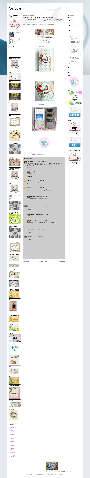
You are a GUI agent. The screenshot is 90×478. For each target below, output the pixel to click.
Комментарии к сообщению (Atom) (38, 264)
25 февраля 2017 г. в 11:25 (42, 196)
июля (72, 27)
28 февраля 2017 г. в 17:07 (42, 214)
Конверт (13, 434)
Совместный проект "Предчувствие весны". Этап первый (75, 54)
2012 (71, 72)
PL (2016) (13, 455)
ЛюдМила (32, 171)
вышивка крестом (14, 433)
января (72, 63)
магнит (12, 437)
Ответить (29, 167)
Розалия (29, 205)
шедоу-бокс (13, 452)
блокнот (13, 431)
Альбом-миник (14, 428)
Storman (51, 474)
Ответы (29, 169)
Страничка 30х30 (14, 449)
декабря (72, 20)
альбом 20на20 (14, 426)
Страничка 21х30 (14, 448)
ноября (72, 22)
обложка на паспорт (15, 441)
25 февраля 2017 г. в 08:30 (37, 187)
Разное (12, 445)
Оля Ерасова (30, 161)
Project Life (73, 61)
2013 (71, 70)
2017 (71, 19)
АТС (12, 430)
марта (72, 33)
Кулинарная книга (15, 435)
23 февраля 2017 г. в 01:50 (39, 161)
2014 (71, 69)
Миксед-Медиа (14, 438)
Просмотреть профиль (13, 43)
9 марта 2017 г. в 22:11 (38, 236)
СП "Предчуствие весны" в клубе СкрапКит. (53, 20)
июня (72, 28)
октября (72, 23)
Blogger (61, 474)
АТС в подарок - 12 (74, 60)
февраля (72, 35)
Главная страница (44, 261)
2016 (71, 65)
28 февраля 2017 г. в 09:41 (38, 205)
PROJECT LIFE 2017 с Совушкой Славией (75, 58)
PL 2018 (13, 456)
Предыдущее (62, 261)
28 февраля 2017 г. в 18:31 (41, 220)
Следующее (26, 261)
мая (71, 30)
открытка (13, 444)
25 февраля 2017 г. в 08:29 (37, 180)
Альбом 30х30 (14, 427)
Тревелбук (13, 451)
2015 (71, 67)
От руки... (17, 8)
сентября (73, 25)
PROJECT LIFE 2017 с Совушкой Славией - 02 (75, 42)
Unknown (29, 180)
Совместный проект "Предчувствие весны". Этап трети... (74, 38)
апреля (72, 32)
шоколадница (30, 155)
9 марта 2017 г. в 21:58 (40, 229)
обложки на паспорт (15, 442)
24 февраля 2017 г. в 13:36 (42, 171)
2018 (71, 17)
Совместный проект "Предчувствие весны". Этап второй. (74, 46)
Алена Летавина (30, 229)
